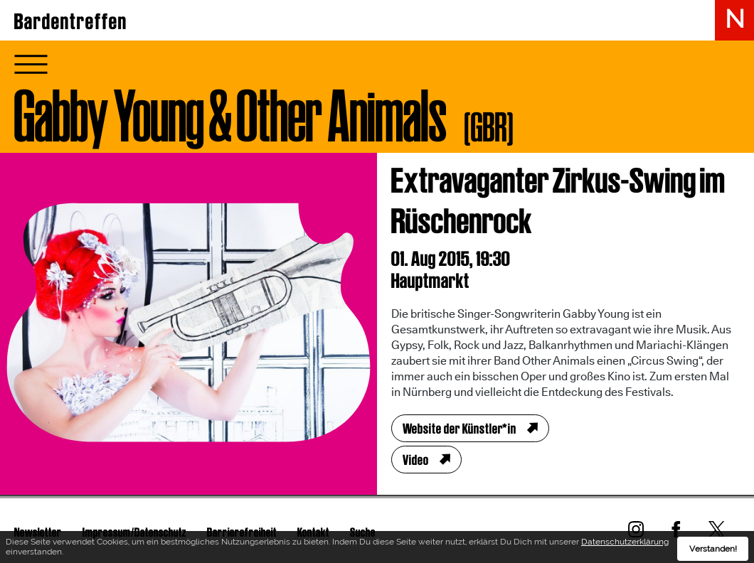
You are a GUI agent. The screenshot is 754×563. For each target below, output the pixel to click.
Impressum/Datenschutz (134, 532)
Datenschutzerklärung (625, 544)
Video (416, 459)
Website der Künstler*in (459, 428)
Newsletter (38, 532)
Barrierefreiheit (242, 532)
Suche (363, 532)
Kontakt (313, 532)
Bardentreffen (70, 21)
